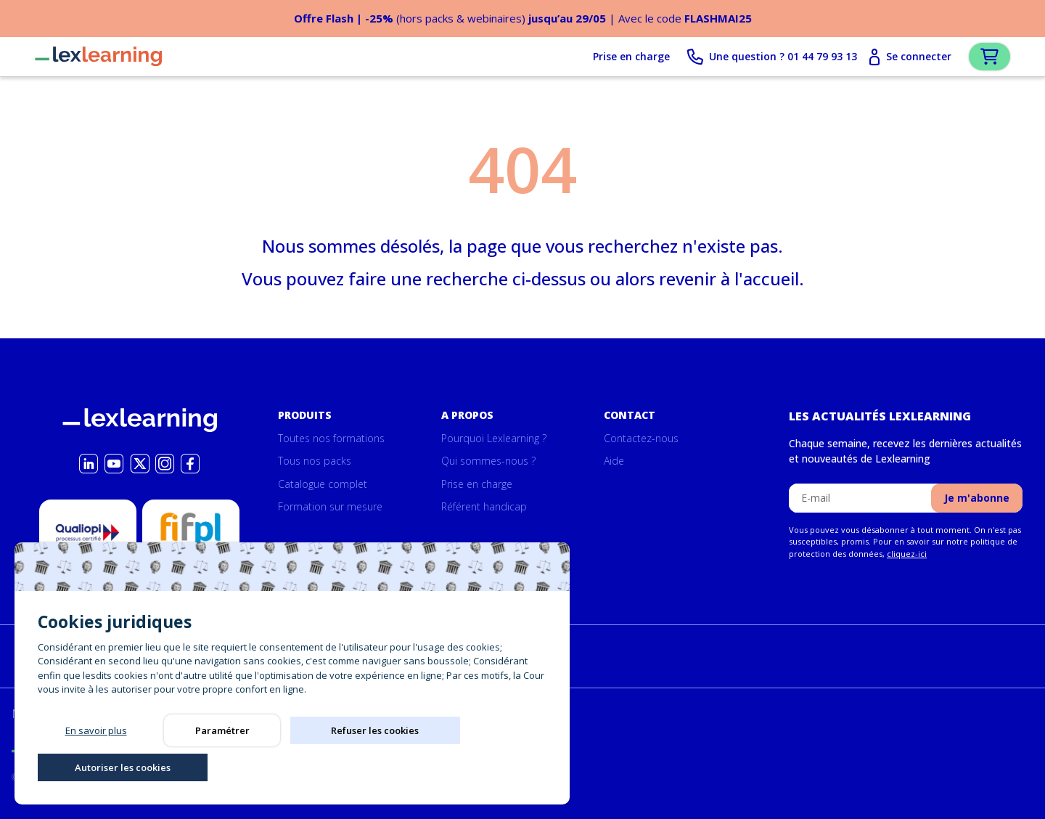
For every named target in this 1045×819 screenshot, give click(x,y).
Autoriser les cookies (474, 765)
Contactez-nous (641, 438)
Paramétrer (222, 765)
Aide (614, 461)
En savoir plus (96, 765)
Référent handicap (484, 507)
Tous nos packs (314, 461)
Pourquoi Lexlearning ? (493, 438)
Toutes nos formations (331, 438)
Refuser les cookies (349, 765)
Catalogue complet (322, 484)
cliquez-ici (907, 553)
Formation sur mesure (330, 507)
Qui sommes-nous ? (488, 461)
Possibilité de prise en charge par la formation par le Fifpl (191, 563)
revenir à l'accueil (729, 281)
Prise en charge (605, 58)
